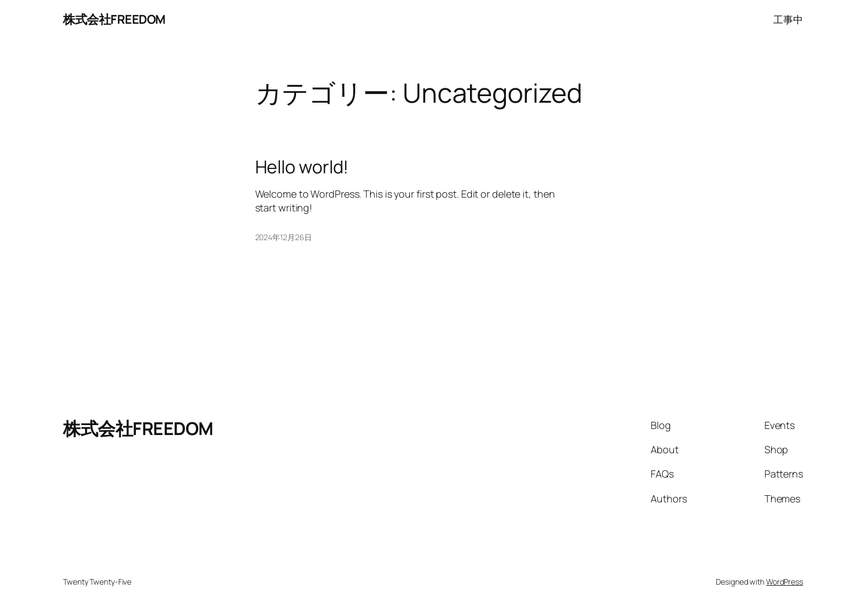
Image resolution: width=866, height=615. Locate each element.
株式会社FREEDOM (114, 19)
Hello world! (302, 167)
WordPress (784, 581)
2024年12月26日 (283, 237)
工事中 (788, 19)
